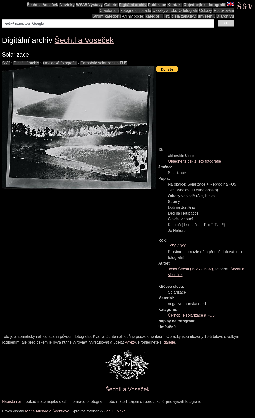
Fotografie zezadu (135, 10)
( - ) (190, 269)
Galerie (110, 5)
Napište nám (13, 401)
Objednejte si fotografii (204, 5)
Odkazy (205, 10)
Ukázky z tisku (165, 10)
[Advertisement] (205, 107)
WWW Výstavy (89, 5)
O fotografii (188, 10)
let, (167, 16)
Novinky (67, 5)
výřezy (130, 342)
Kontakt (174, 5)
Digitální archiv (133, 5)
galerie (169, 342)
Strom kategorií (106, 16)
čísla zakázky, (183, 16)
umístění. (206, 16)
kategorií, (154, 16)
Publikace (157, 5)
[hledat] (107, 23)
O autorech (109, 10)
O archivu (225, 16)
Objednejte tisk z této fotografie (194, 161)
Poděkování (224, 10)
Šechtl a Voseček (42, 5)
